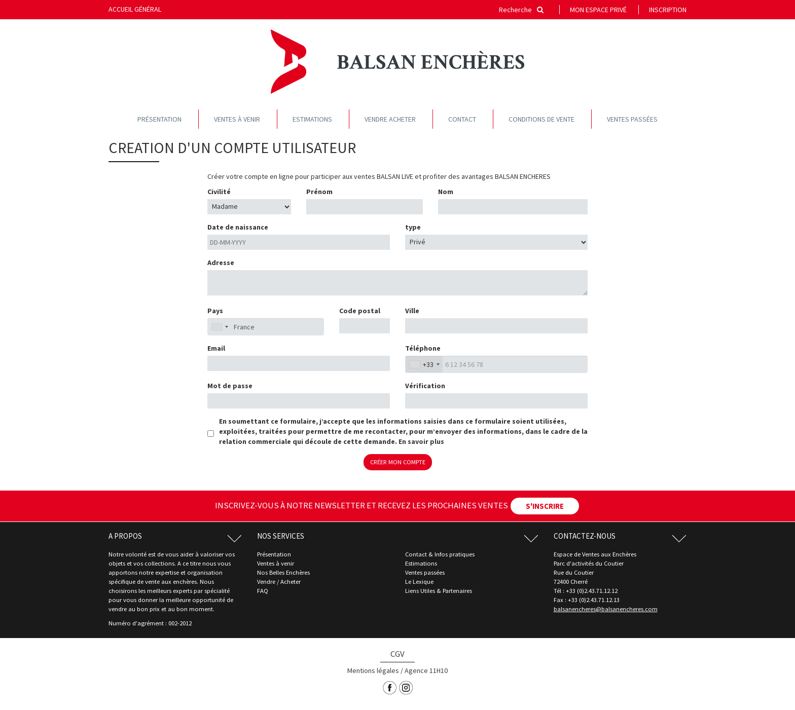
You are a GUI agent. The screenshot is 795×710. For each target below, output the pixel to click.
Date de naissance (237, 227)
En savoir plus (421, 441)
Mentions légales (373, 670)
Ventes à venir (237, 119)
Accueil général (135, 9)
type (413, 227)
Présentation (159, 119)
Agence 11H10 (426, 670)
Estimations (312, 119)
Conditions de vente (541, 119)
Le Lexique (419, 581)
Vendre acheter (390, 119)
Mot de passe (229, 385)
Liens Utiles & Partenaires (438, 590)
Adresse (220, 262)
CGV (397, 653)
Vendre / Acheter (279, 581)
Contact (462, 119)
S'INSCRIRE (545, 506)
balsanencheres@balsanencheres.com (606, 609)
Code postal (359, 310)
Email (216, 348)
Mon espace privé (598, 9)
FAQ (262, 590)
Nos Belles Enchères (283, 572)
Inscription (667, 9)
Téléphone (423, 348)
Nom (445, 191)
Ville (412, 310)
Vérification (425, 385)
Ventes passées (632, 119)
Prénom (319, 191)
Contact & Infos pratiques (440, 554)
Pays (215, 310)
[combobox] (424, 364)
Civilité (219, 191)
